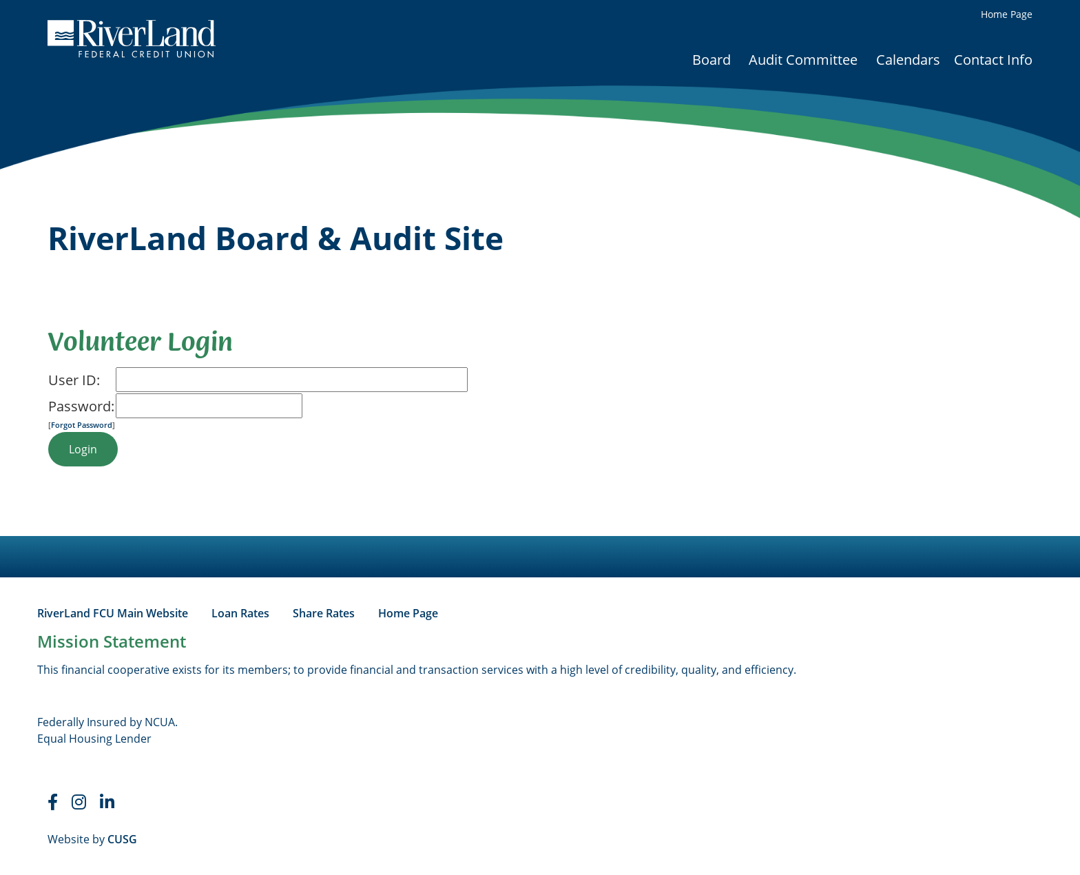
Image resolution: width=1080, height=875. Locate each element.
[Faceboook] (53, 802)
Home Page (1006, 14)
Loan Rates (240, 613)
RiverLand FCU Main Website (112, 613)
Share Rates (324, 613)
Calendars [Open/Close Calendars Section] (908, 59)
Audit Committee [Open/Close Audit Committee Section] (803, 59)
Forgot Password (81, 425)
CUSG (122, 839)
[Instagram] (79, 802)
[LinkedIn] (107, 802)
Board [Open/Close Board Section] (711, 59)
